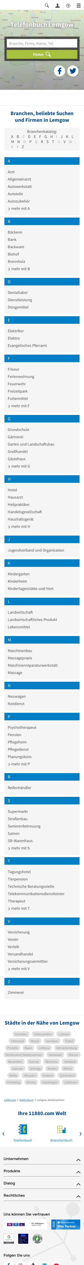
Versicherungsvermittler (28, 961)
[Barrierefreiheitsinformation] (68, 5)
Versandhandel (20, 954)
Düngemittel (18, 307)
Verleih (13, 946)
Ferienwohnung (21, 376)
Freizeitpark (18, 391)
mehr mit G (19, 466)
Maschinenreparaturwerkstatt (33, 665)
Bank (12, 239)
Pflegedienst (18, 749)
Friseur (13, 369)
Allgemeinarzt (19, 179)
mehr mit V (19, 968)
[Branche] (42, 43)
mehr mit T (19, 908)
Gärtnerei (15, 436)
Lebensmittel (19, 626)
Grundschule (18, 429)
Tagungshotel (19, 871)
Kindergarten (19, 573)
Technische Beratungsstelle (31, 886)
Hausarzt (15, 497)
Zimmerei (16, 992)
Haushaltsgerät (21, 519)
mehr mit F (19, 405)
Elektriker (16, 330)
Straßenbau (18, 818)
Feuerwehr (17, 383)
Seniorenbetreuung (24, 826)
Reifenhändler (19, 787)
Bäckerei (15, 232)
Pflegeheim (17, 741)
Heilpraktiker (19, 504)
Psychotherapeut (22, 727)
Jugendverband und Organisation (36, 550)
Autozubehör (19, 201)
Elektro (14, 338)
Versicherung (19, 932)
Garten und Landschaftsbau (31, 444)
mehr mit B (19, 268)
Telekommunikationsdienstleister (36, 893)
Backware (16, 246)
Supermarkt (18, 811)
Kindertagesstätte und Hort (31, 588)
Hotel (12, 489)
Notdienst (16, 703)
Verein (13, 939)
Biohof (13, 254)
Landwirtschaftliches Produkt (32, 619)
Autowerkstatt (20, 186)
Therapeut (16, 901)
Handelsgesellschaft (25, 511)
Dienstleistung (20, 299)
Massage (15, 672)
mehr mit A (19, 208)
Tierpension (18, 879)
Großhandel (18, 451)
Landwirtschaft (20, 612)
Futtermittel (18, 398)
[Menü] (79, 5)
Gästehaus (17, 458)
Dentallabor (18, 292)
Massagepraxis (20, 657)
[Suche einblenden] (47, 5)
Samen (14, 833)
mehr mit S (19, 848)
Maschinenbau (20, 650)
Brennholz (16, 261)
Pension (14, 734)
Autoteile (15, 193)
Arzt (11, 171)
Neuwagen (17, 696)
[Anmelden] (57, 5)
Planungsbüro (20, 756)
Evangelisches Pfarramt (27, 345)
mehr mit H (19, 526)
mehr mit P (19, 763)
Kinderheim (17, 581)
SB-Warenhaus (20, 840)
